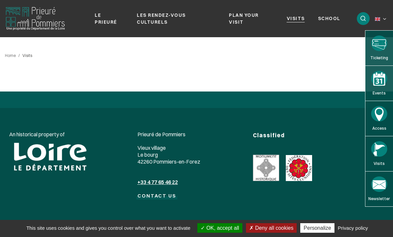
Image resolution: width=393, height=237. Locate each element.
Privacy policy (353, 228)
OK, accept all (220, 228)
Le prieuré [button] (106, 18)
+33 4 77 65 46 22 (157, 182)
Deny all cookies (271, 228)
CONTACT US (156, 196)
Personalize (317, 228)
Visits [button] (296, 18)
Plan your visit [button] (244, 18)
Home (10, 55)
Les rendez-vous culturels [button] (161, 18)
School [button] (329, 18)
